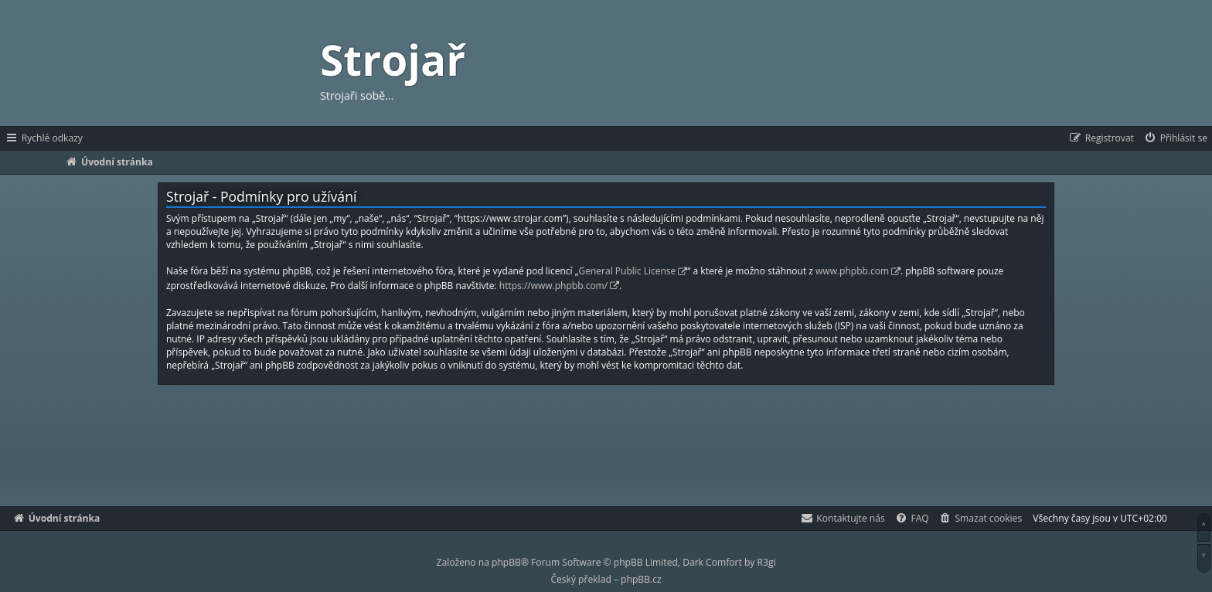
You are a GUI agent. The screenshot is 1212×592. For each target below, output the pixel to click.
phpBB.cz (641, 579)
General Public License (627, 270)
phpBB (506, 562)
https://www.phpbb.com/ (553, 285)
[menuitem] (1175, 138)
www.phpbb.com (852, 270)
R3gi (767, 562)
